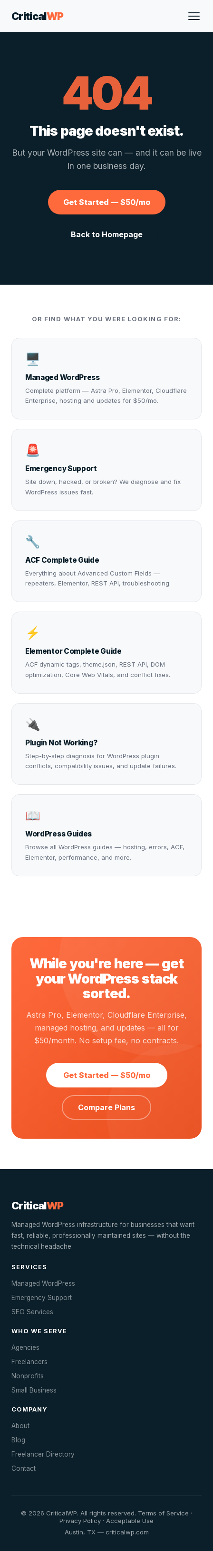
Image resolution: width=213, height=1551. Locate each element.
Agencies (25, 1347)
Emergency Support (41, 1297)
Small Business (34, 1390)
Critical (37, 16)
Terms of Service (163, 1513)
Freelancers (29, 1361)
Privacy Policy (80, 1520)
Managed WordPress (43, 1283)
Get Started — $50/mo (106, 202)
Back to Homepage (107, 234)
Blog (18, 1440)
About (20, 1426)
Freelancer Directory (43, 1454)
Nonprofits (27, 1376)
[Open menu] (194, 16)
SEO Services (32, 1312)
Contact (23, 1468)
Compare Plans (106, 1107)
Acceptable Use (130, 1520)
